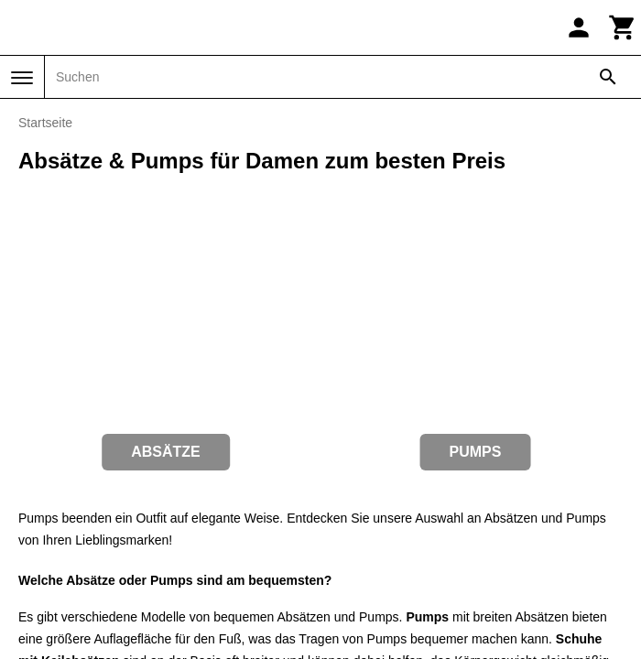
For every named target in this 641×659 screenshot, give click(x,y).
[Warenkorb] (622, 27)
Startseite (45, 122)
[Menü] (22, 78)
